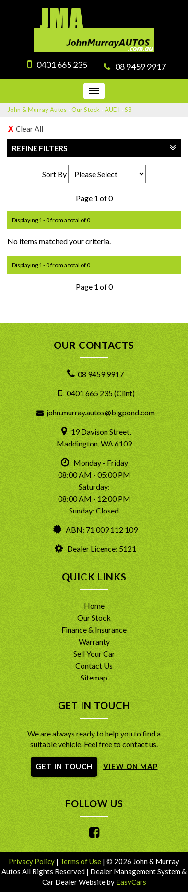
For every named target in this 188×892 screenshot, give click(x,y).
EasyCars (131, 882)
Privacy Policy (32, 861)
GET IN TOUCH (64, 766)
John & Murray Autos (37, 109)
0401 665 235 (61, 64)
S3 (128, 109)
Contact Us (94, 665)
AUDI (112, 109)
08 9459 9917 (140, 66)
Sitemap (94, 677)
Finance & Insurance (94, 629)
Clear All (29, 128)
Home (94, 605)
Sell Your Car (94, 653)
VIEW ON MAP (130, 766)
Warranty (94, 641)
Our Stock (85, 109)
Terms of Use (81, 861)
